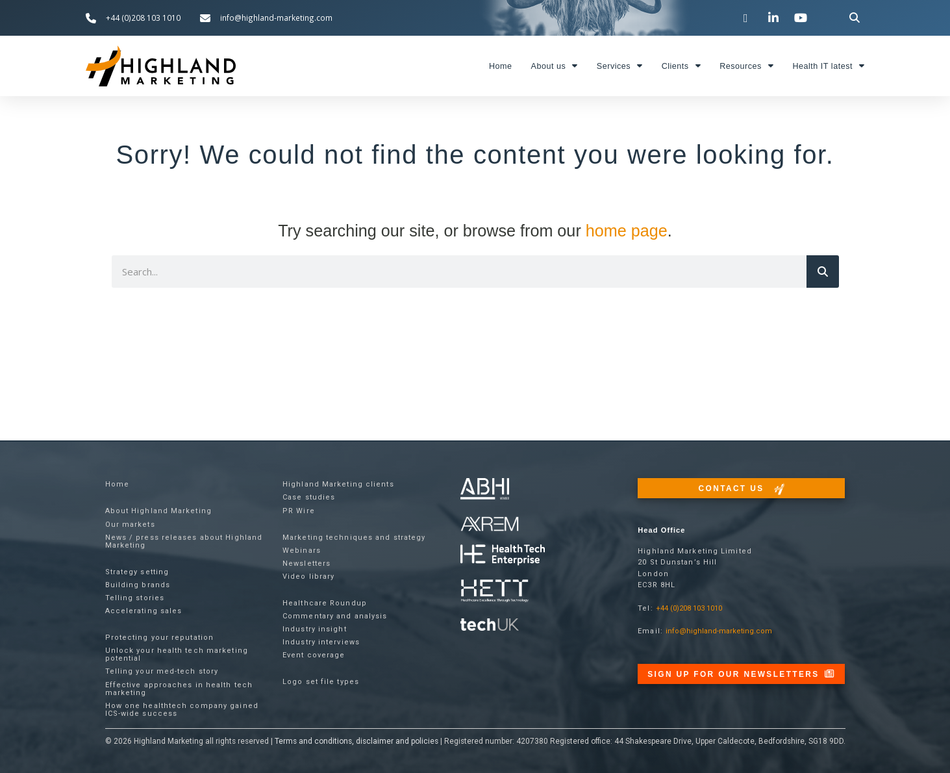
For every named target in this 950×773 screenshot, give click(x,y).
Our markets (130, 524)
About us (554, 66)
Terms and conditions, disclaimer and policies (356, 741)
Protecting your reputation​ (159, 637)
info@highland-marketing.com (719, 631)
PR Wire (298, 511)
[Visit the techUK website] (489, 523)
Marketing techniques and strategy (353, 537)
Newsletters (306, 563)
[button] (854, 18)
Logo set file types (320, 682)
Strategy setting (137, 572)
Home (500, 66)
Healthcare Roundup (324, 603)
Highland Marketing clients (338, 484)
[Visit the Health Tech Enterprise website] (502, 555)
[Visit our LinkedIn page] (775, 17)
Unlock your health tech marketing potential (176, 654)
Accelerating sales (143, 611)
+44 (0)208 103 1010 (689, 608)
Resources (746, 66)
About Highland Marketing (158, 511)
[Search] (822, 271)
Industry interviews (321, 642)
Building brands (138, 585)
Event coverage (313, 655)
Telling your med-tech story (162, 671)
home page (627, 231)
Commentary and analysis (334, 616)
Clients (681, 66)
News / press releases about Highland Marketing (184, 541)
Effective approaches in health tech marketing (179, 689)
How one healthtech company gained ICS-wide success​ (181, 710)
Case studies (308, 497)
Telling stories (135, 598)
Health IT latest (828, 66)
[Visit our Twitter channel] (747, 17)
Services (620, 66)
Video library (308, 576)
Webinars (301, 550)
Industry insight (314, 629)
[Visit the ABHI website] (484, 489)
